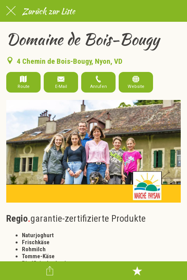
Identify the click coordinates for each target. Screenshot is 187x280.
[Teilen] (50, 270)
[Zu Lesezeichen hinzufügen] (137, 270)
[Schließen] (11, 11)
